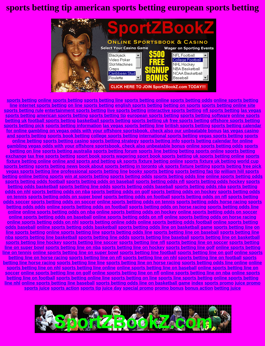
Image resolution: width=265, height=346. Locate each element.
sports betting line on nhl (150, 257)
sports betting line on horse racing (143, 262)
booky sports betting (151, 171)
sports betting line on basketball (225, 237)
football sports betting (52, 120)
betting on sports (181, 105)
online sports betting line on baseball (157, 267)
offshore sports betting (235, 120)
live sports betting (126, 110)
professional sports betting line (94, 171)
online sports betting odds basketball (77, 227)
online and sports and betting (83, 161)
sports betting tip (107, 115)
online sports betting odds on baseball (50, 217)
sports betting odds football (35, 181)
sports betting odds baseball (142, 186)
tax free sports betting (51, 156)
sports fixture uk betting (210, 161)
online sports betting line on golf (56, 272)
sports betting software (205, 115)
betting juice (227, 288)
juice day (111, 288)
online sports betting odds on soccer (217, 212)
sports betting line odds (84, 186)
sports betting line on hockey (133, 247)
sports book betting (69, 135)
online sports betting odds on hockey (136, 212)
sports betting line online (88, 267)
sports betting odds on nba (61, 191)
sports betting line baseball (160, 237)
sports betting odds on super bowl (65, 196)
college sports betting (114, 135)
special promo (138, 288)
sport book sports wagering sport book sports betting (134, 156)
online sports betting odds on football (87, 206)
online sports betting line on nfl (125, 272)
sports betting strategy (114, 140)
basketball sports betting (103, 120)
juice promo (247, 283)
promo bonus (169, 288)
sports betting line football (148, 252)
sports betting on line (134, 278)
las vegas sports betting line (133, 125)
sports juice (37, 288)
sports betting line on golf (205, 252)
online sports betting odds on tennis (136, 201)
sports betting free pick (236, 166)
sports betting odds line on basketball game (165, 227)
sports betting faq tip (197, 171)
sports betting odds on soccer (63, 201)
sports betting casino (66, 140)
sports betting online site (228, 105)
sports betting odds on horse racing (167, 206)
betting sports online (201, 151)
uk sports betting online (218, 156)
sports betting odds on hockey (184, 191)
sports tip (90, 288)
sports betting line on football (210, 257)
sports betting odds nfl (160, 181)
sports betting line (103, 100)
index (197, 283)
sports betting (22, 100)
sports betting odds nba (200, 186)
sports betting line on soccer (197, 242)
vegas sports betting (221, 135)
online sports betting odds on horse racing (210, 217)
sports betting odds (191, 100)
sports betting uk (150, 120)
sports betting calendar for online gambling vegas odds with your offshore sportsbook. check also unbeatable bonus (130, 143)
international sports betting (168, 135)
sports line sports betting (185, 278)
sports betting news (56, 166)
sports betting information (73, 125)
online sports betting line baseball (58, 283)
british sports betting (187, 125)
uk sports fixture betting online (150, 161)
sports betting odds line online (215, 262)
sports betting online (146, 100)
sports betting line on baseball (186, 232)
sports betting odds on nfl (199, 196)
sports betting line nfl (142, 242)
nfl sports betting (221, 110)
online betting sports (41, 176)
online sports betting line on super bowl (75, 252)
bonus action (199, 288)
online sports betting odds (214, 146)
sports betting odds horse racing (211, 201)
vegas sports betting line (32, 171)
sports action (65, 288)
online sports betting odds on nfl (128, 217)
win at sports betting (87, 176)
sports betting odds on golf (120, 191)
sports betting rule (23, 110)
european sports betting (153, 115)
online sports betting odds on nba (58, 212)
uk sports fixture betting (184, 166)
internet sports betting (43, 105)
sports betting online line (83, 278)
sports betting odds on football (136, 196)
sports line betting (158, 151)
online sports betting (60, 100)
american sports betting (62, 115)
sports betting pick (24, 125)
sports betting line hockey (34, 242)
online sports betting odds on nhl (42, 222)
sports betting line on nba (73, 247)
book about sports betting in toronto (118, 166)
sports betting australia (67, 151)
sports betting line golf (190, 247)
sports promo (219, 283)
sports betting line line (81, 262)
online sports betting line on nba (195, 272)
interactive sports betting (174, 110)
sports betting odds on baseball (100, 181)
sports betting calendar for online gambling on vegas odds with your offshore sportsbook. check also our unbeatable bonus (133, 128)
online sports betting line (73, 232)
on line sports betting (91, 105)
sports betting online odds (108, 222)
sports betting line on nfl (95, 257)
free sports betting (189, 120)
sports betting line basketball (46, 237)
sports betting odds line (179, 176)
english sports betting (138, 105)
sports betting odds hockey (215, 181)
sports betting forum (115, 151)
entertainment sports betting (75, 110)
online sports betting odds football (175, 222)
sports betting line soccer (90, 242)
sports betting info (160, 140)
